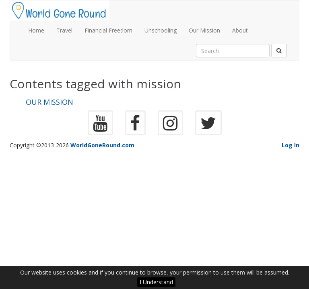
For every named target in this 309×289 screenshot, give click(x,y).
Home (36, 30)
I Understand (156, 282)
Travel (64, 30)
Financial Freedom (108, 30)
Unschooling (160, 30)
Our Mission (204, 30)
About (240, 30)
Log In (290, 145)
